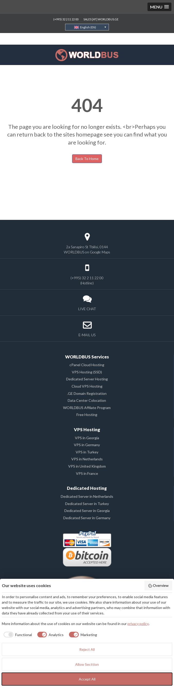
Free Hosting (86, 414)
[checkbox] (17, 634)
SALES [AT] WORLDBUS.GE (100, 19)
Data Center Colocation (87, 400)
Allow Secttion (87, 664)
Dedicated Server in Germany (86, 518)
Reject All (87, 649)
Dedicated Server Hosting (87, 379)
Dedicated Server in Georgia (87, 510)
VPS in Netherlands (87, 459)
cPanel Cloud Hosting (86, 365)
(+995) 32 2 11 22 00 (65, 19)
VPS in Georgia (87, 438)
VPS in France (87, 473)
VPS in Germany (87, 445)
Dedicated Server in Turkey (87, 503)
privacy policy (138, 623)
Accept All (87, 679)
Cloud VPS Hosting (87, 386)
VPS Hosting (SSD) (87, 372)
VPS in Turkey (87, 452)
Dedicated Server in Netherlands (87, 496)
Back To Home (87, 158)
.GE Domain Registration (87, 393)
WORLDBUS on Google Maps (87, 252)
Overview (158, 585)
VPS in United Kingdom (87, 466)
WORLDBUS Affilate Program (87, 407)
